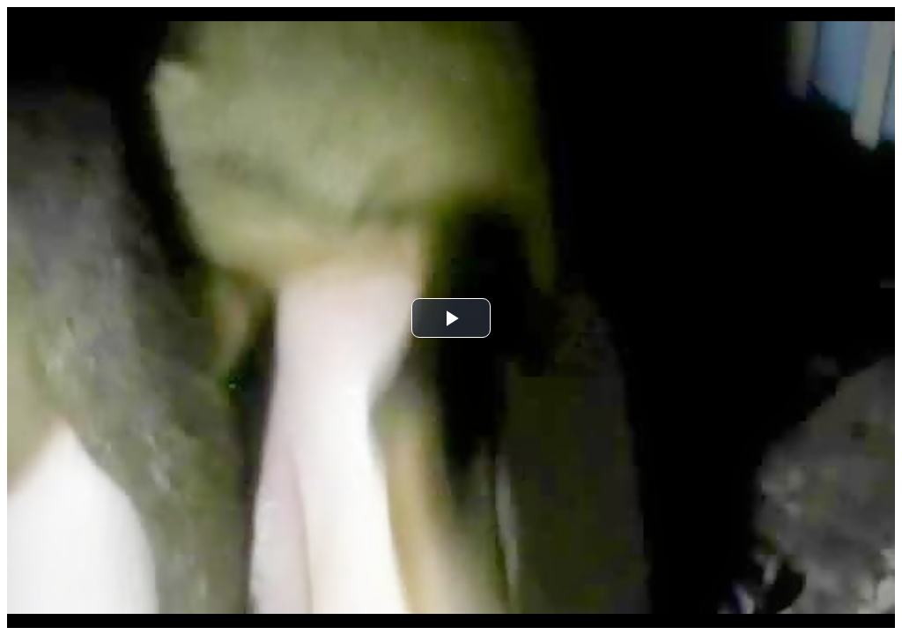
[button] (451, 318)
